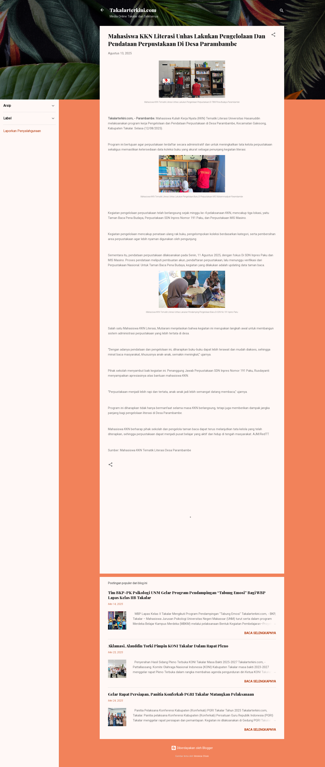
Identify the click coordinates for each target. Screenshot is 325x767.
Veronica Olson (201, 756)
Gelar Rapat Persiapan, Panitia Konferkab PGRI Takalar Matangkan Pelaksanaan (181, 694)
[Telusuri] (281, 11)
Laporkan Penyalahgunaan (22, 131)
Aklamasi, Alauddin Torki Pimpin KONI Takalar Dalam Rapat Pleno (168, 645)
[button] (273, 35)
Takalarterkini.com (133, 10)
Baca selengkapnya (260, 633)
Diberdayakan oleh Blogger (192, 748)
